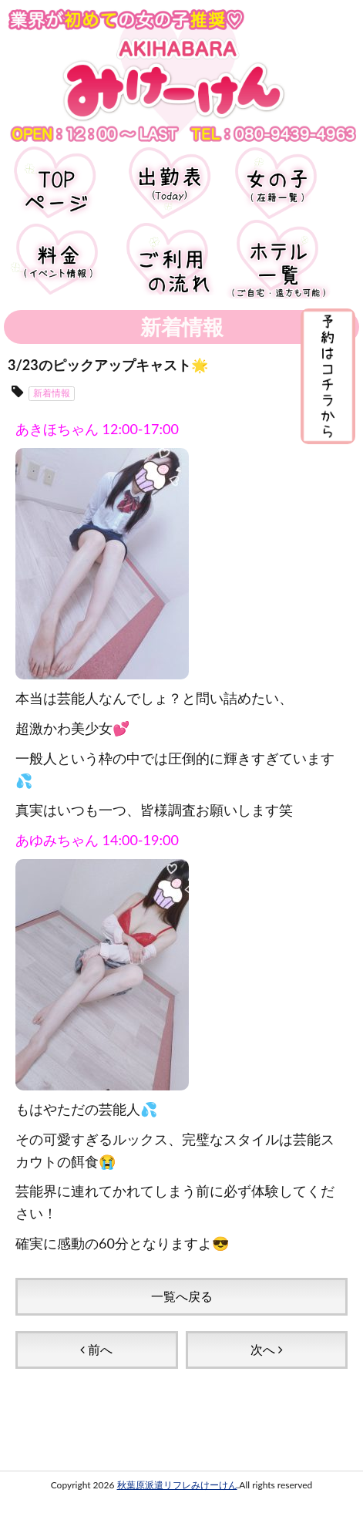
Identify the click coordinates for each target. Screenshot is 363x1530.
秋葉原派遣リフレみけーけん (177, 1485)
